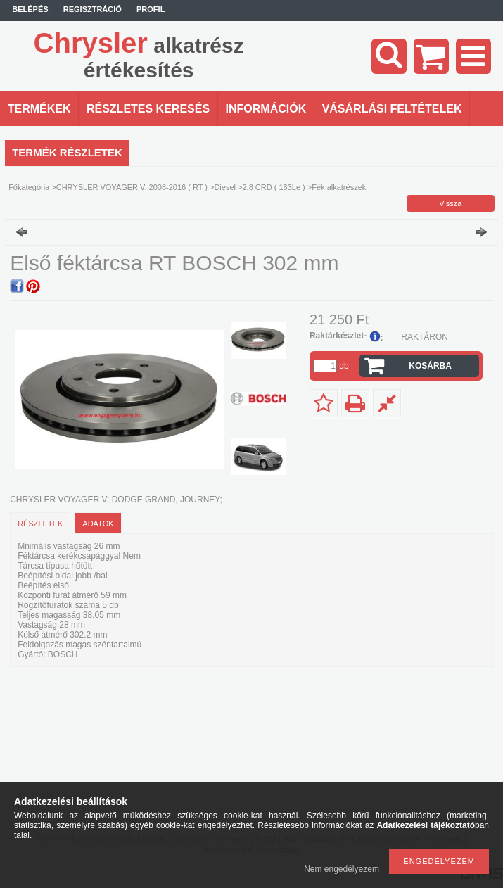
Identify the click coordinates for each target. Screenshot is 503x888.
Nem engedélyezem (341, 869)
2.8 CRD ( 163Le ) (273, 187)
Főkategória (28, 187)
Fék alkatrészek (339, 187)
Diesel (225, 187)
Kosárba (430, 366)
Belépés (30, 9)
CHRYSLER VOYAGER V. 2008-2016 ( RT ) (132, 187)
